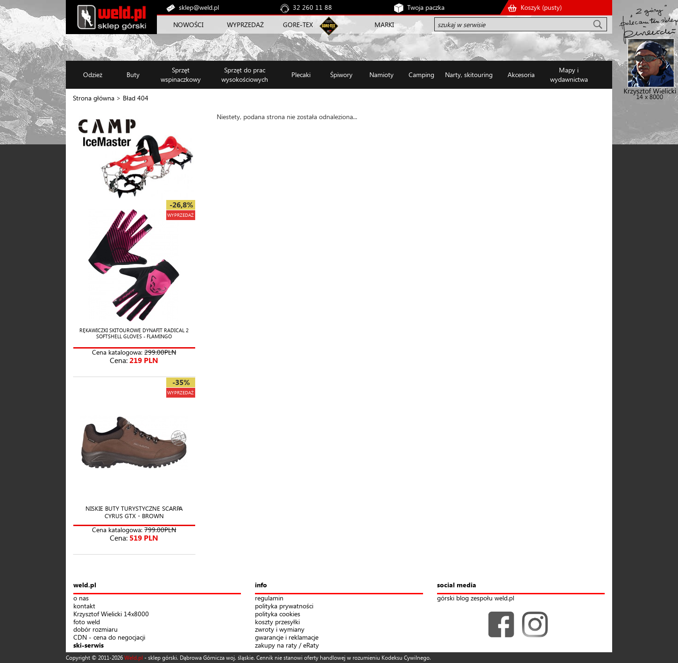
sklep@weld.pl (199, 7)
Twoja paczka (426, 7)
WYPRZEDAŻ (245, 24)
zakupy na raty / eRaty (287, 645)
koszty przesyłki (277, 622)
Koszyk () (541, 7)
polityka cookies (277, 614)
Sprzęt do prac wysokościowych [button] (244, 74)
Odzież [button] (92, 74)
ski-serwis (88, 645)
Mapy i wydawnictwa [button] (569, 74)
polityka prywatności (284, 606)
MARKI (384, 24)
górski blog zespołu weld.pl (475, 598)
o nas (81, 598)
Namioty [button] (381, 74)
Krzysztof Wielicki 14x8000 (111, 614)
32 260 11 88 (312, 7)
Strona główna (93, 97)
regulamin (269, 598)
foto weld (86, 622)
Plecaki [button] (301, 74)
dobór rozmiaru (95, 630)
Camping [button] (421, 74)
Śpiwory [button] (341, 74)
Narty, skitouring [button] (469, 74)
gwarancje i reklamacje (286, 638)
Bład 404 (135, 97)
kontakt (84, 606)
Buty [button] (133, 74)
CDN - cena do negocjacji (109, 638)
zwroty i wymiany (279, 630)
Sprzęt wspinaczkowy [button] (181, 74)
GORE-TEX (298, 24)
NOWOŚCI (188, 24)
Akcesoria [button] (521, 74)
